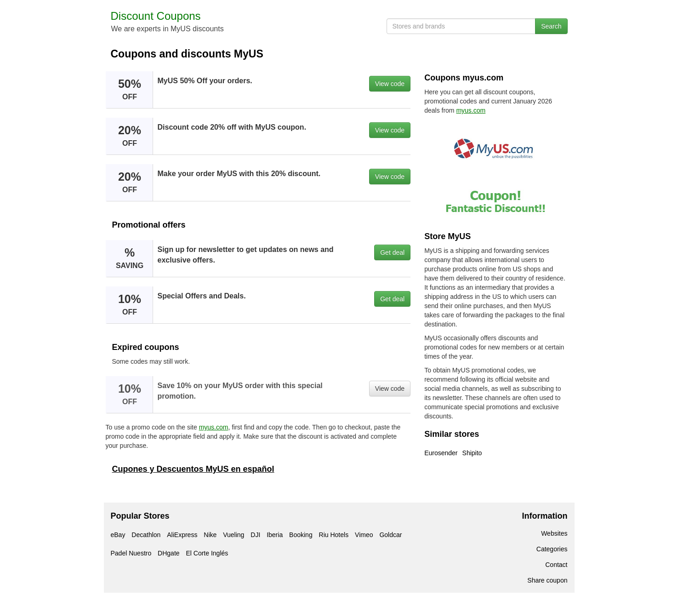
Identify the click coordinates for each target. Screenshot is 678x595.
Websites (554, 533)
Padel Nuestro (131, 553)
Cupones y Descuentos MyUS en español (193, 469)
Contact (556, 564)
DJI (255, 534)
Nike (210, 534)
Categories (552, 549)
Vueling (233, 534)
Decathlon (145, 534)
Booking (301, 534)
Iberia (275, 534)
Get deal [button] (392, 252)
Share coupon (547, 580)
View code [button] (390, 83)
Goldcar (390, 534)
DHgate (168, 553)
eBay (118, 534)
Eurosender (440, 453)
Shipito (472, 453)
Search (551, 26)
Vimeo (364, 534)
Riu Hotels (334, 534)
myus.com (213, 427)
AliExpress (182, 534)
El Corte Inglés (207, 553)
